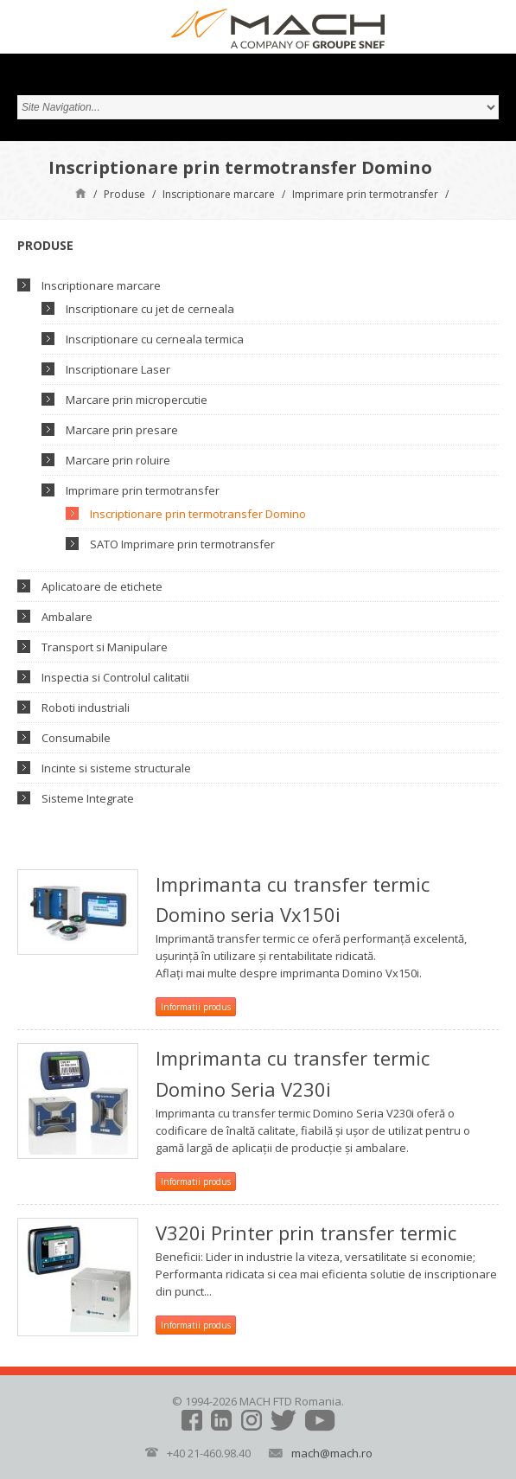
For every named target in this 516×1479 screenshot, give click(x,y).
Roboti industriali (85, 707)
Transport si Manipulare (104, 647)
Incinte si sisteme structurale (116, 768)
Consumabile (76, 738)
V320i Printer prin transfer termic (306, 1232)
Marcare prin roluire (118, 460)
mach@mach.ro (332, 1453)
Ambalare (66, 616)
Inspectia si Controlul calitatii (115, 677)
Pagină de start (80, 192)
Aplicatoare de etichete (101, 586)
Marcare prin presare (122, 430)
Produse (124, 194)
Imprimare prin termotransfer (365, 194)
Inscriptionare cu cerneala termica (155, 339)
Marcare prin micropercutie (136, 399)
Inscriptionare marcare (218, 194)
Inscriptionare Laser (118, 369)
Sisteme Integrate (87, 798)
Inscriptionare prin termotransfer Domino (198, 514)
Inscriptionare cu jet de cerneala (150, 309)
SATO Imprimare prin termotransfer (182, 544)
